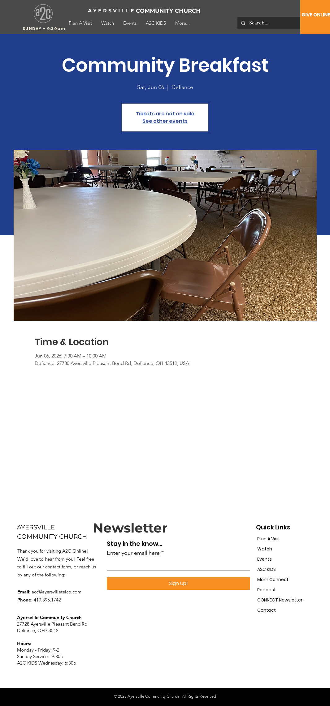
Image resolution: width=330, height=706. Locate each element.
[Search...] (272, 23)
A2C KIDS (266, 569)
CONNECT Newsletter (278, 600)
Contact (266, 610)
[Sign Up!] (178, 583)
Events (264, 559)
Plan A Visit (268, 539)
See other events (165, 121)
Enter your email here (133, 553)
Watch (264, 549)
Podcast (266, 590)
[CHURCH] (195, 10)
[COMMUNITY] (156, 10)
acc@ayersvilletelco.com (56, 592)
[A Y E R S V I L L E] (111, 10)
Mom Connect (273, 579)
